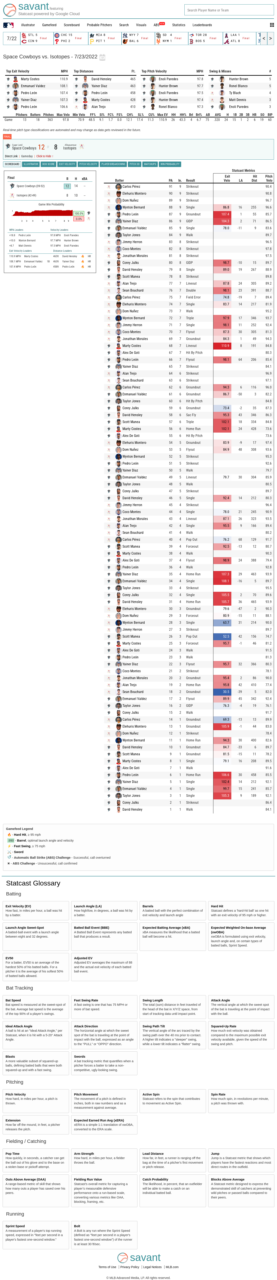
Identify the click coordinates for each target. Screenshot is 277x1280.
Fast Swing (22, 846)
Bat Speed (13, 1000)
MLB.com (172, 1267)
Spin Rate (218, 1094)
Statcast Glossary (33, 883)
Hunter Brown (168, 86)
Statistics (178, 25)
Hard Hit (20, 834)
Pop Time (13, 1153)
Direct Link (11, 156)
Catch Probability (155, 1179)
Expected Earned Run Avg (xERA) (99, 1120)
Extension (13, 1120)
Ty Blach (235, 93)
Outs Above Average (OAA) (26, 1179)
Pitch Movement (86, 1094)
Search (124, 25)
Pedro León (29, 93)
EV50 (9, 958)
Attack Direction (86, 1026)
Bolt (77, 1226)
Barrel (21, 840)
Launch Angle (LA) (87, 906)
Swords (79, 1056)
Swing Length (153, 1000)
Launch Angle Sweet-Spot (25, 927)
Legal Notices (153, 1267)
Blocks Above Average (227, 1179)
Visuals (141, 25)
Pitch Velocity (16, 1094)
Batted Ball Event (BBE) (91, 927)
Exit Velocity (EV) (18, 906)
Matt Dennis (237, 100)
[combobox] (229, 9)
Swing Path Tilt (154, 1026)
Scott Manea (131, 276)
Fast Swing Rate (86, 1000)
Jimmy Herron (132, 242)
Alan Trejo (99, 107)
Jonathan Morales (135, 256)
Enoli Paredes (168, 79)
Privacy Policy (130, 1267)
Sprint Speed (15, 1226)
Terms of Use (107, 1267)
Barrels (148, 906)
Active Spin (151, 1094)
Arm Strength (84, 1153)
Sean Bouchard (132, 290)
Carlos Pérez (131, 186)
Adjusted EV (83, 958)
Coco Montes (131, 249)
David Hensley (101, 79)
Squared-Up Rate (223, 1026)
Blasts (10, 1056)
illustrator (28, 25)
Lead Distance (153, 1153)
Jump (215, 1153)
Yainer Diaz (29, 100)
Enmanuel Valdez (33, 86)
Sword (19, 852)
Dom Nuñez (130, 200)
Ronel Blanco (168, 107)
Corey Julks (130, 263)
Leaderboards (202, 25)
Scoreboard (72, 25)
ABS (159, 25)
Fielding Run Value (88, 1179)
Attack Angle (220, 1000)
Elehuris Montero (134, 193)
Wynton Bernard (133, 207)
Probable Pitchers (99, 25)
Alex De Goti (131, 353)
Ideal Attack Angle (19, 1026)
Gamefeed (49, 25)
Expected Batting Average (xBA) (166, 927)
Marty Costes (30, 79)
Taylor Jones (131, 235)
